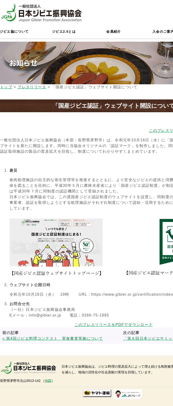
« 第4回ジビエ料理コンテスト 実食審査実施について (52, 338)
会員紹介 (113, 31)
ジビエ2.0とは (64, 31)
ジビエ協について (14, 31)
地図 (48, 381)
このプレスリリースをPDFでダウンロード (114, 325)
